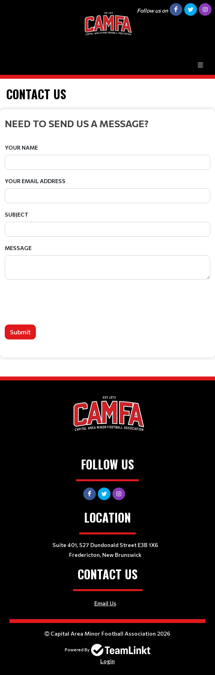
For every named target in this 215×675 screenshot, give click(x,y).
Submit (20, 332)
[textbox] (107, 123)
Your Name (21, 147)
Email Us (105, 603)
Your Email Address (35, 181)
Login (107, 661)
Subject (16, 214)
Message (18, 248)
